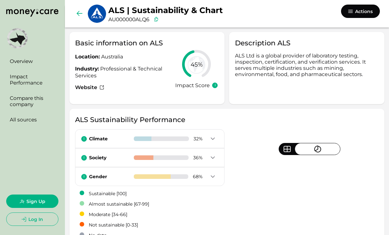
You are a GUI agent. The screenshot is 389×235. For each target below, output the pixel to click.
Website (89, 87)
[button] (213, 139)
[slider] (196, 64)
